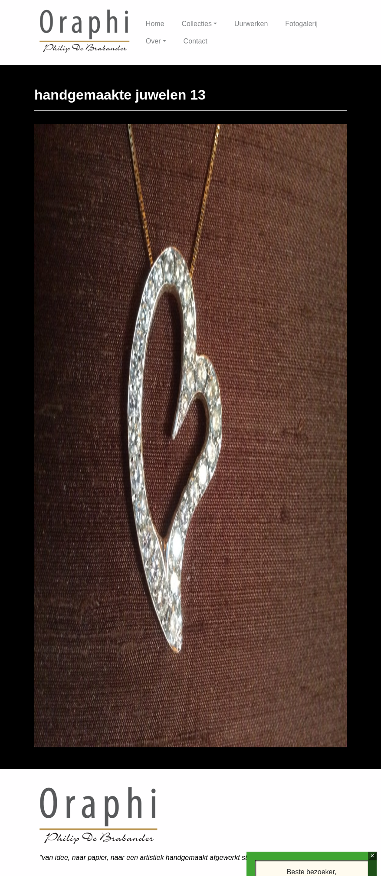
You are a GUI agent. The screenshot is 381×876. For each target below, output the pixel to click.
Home (155, 23)
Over (153, 41)
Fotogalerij (301, 23)
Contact (195, 41)
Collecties (197, 23)
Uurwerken (251, 23)
